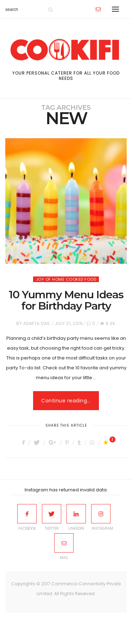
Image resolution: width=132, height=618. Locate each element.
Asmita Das (36, 323)
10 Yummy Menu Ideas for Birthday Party (66, 300)
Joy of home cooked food (66, 279)
